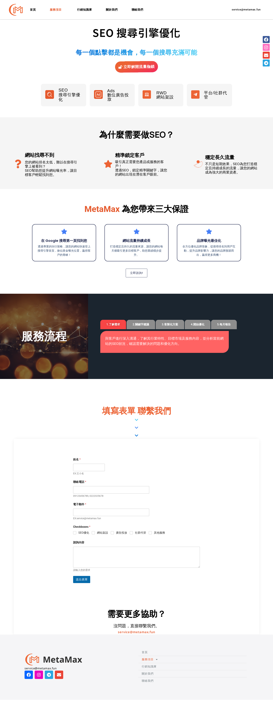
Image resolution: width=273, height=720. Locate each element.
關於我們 (112, 9)
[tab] (113, 334)
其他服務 (159, 542)
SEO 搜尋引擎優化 (69, 101)
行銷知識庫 (84, 9)
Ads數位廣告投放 (118, 100)
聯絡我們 (137, 9)
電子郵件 (79, 514)
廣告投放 (121, 542)
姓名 (77, 469)
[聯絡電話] (111, 500)
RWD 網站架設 (165, 100)
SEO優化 (83, 542)
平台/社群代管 (215, 100)
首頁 (33, 9)
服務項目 (56, 9)
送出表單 (82, 589)
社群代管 (140, 542)
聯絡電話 (79, 492)
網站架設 (102, 542)
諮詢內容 (78, 552)
